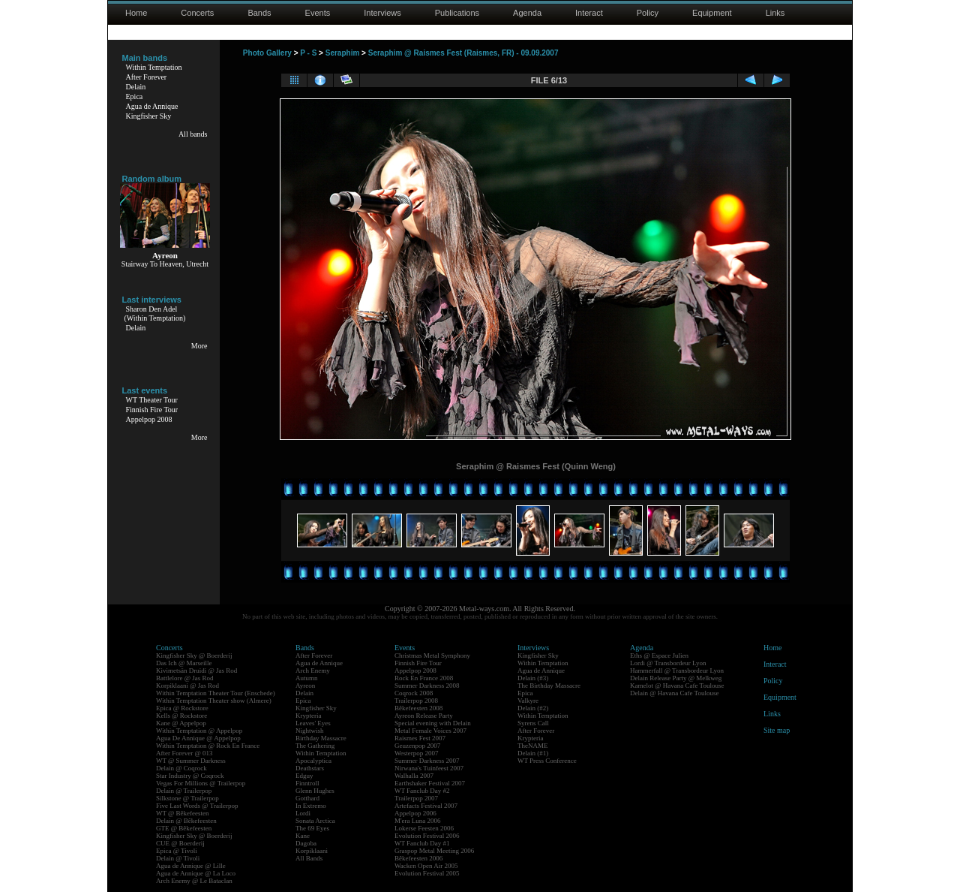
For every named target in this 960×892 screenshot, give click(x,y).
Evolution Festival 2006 (427, 835)
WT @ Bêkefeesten (182, 813)
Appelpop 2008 (149, 419)
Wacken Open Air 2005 (426, 865)
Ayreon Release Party (423, 715)
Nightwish (310, 730)
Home (136, 12)
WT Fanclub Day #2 (422, 790)
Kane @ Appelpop (181, 723)
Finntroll (308, 783)
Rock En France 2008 (423, 678)
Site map (777, 730)
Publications (457, 12)
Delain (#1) (533, 753)
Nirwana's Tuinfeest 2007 (429, 768)
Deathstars (310, 768)
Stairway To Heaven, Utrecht (165, 264)
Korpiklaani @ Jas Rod (187, 685)
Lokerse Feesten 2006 (424, 828)
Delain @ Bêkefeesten (186, 820)
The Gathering (315, 745)
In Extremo (311, 805)
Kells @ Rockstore (181, 715)
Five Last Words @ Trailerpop (197, 805)
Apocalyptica (314, 760)
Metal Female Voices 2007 (430, 730)
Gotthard (308, 798)
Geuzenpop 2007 (417, 745)
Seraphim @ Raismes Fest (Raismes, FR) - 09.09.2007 (463, 53)
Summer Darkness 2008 (427, 685)
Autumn (307, 678)
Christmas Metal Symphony (432, 655)
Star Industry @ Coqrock (190, 775)
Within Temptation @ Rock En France (208, 745)
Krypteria (308, 715)
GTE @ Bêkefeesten (184, 828)
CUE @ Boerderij (180, 843)
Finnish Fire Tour (152, 409)
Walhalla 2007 (414, 775)
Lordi (303, 813)
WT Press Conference (547, 760)
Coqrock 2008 (413, 693)
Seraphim (343, 53)
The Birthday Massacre (549, 685)
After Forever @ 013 (184, 753)
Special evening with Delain (432, 723)
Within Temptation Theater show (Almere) (214, 700)
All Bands (309, 858)
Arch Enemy (313, 670)
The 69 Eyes (312, 828)
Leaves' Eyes (313, 723)
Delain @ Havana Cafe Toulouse (674, 693)
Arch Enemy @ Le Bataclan (194, 880)
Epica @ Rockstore (182, 708)
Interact (589, 12)
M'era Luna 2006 (417, 820)
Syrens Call (533, 723)
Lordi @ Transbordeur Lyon (668, 663)
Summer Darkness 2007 (427, 760)
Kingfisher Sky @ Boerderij (194, 655)
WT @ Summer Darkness (191, 760)
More (199, 346)
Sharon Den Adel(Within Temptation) (155, 313)
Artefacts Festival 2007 (426, 805)
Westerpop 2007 (416, 753)
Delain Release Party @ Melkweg (676, 678)
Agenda (527, 12)
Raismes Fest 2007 (420, 738)
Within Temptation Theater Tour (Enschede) (215, 693)
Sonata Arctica (315, 820)
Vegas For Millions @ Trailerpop (200, 783)
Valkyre (528, 700)
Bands (259, 12)
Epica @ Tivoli (176, 850)
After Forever (146, 77)
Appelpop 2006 (415, 813)
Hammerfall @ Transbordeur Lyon (677, 670)
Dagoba (306, 843)
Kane (303, 835)
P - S (308, 53)
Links (775, 12)
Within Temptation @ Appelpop (199, 730)
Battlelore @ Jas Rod (185, 678)
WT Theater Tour (152, 400)
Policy (647, 12)
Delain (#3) (533, 678)
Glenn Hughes (315, 790)
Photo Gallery (267, 53)
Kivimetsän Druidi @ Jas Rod (196, 670)
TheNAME (533, 745)
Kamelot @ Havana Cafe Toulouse (677, 685)
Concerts (197, 12)
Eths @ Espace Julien (659, 655)
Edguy (305, 775)
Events (318, 12)
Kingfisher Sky (149, 116)
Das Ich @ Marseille (184, 663)
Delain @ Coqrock (181, 768)
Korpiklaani (312, 850)
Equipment (712, 12)
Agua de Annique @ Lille (191, 865)
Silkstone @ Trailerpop (187, 798)
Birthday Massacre (321, 738)
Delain (136, 87)
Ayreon (305, 685)
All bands (193, 134)
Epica (134, 96)
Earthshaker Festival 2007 (429, 783)
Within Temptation (154, 67)
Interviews (382, 12)
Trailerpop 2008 (416, 700)
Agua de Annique (152, 106)
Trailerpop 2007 (416, 798)
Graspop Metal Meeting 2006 (434, 850)
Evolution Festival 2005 (427, 873)
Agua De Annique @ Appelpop (198, 738)
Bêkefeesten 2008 (418, 708)
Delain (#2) (533, 708)
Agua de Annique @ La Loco (196, 873)
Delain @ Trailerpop (184, 790)
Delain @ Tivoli (178, 858)
